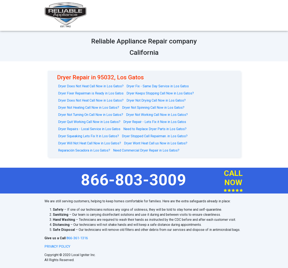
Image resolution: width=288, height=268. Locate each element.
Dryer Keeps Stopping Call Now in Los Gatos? (160, 93)
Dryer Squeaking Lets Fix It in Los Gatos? (88, 136)
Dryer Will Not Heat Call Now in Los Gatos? (89, 143)
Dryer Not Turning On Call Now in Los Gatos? (90, 115)
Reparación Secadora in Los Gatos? (84, 150)
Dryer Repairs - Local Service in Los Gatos (89, 129)
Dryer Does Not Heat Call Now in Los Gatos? (91, 86)
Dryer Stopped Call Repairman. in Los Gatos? (155, 136)
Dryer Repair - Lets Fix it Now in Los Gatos (154, 122)
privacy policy (57, 246)
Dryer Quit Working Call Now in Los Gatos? (89, 122)
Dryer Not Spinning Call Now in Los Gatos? (153, 108)
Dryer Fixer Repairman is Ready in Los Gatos (91, 93)
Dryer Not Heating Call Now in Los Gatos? (88, 108)
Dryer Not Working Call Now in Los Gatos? (157, 115)
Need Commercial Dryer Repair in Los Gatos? (146, 150)
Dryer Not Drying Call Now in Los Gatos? (156, 100)
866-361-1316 (77, 238)
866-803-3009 (133, 180)
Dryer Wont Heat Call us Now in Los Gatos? (155, 143)
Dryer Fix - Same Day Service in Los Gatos (157, 86)
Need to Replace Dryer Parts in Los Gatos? (154, 129)
